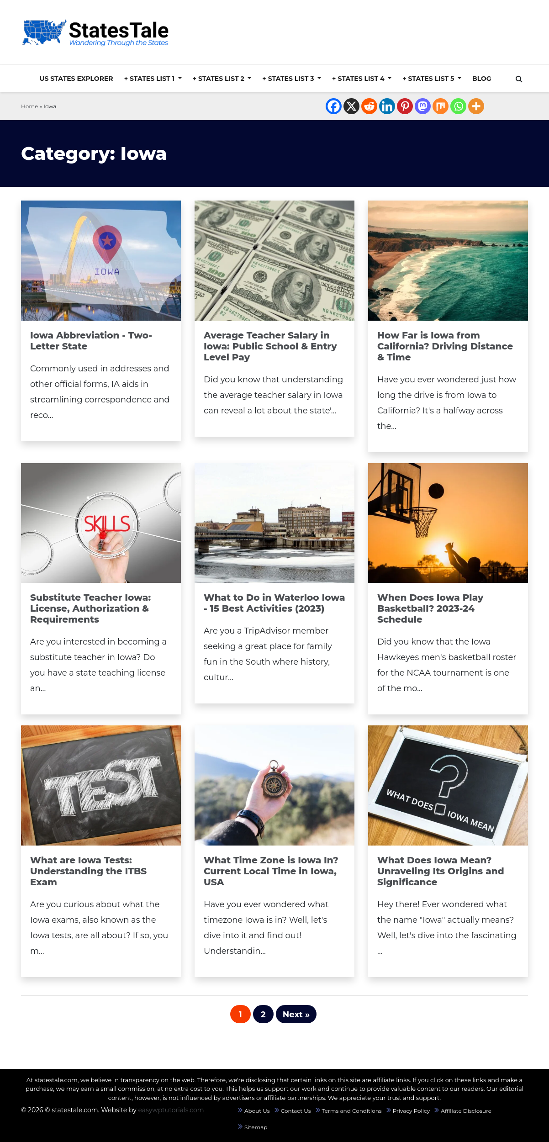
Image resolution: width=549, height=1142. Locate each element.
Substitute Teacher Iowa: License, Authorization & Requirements (90, 608)
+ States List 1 (150, 78)
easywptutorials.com (171, 1110)
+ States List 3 (289, 78)
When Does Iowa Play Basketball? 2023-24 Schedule (430, 608)
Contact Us (296, 1110)
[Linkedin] (387, 106)
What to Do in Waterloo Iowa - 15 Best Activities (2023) (274, 603)
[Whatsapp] (458, 106)
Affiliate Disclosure (466, 1110)
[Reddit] (369, 106)
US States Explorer (76, 78)
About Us (257, 1110)
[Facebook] (334, 106)
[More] (476, 106)
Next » (296, 1015)
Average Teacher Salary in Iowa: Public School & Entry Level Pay (270, 346)
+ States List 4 (359, 78)
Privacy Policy (411, 1110)
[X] (351, 106)
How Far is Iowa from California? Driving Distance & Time (445, 346)
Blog (481, 78)
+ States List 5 (429, 78)
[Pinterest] (405, 106)
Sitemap (255, 1127)
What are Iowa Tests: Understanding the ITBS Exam (88, 871)
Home (29, 106)
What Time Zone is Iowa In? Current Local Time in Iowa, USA (271, 871)
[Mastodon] (423, 106)
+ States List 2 (219, 78)
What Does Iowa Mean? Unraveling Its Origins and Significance (440, 871)
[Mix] (441, 106)
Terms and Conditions (352, 1110)
